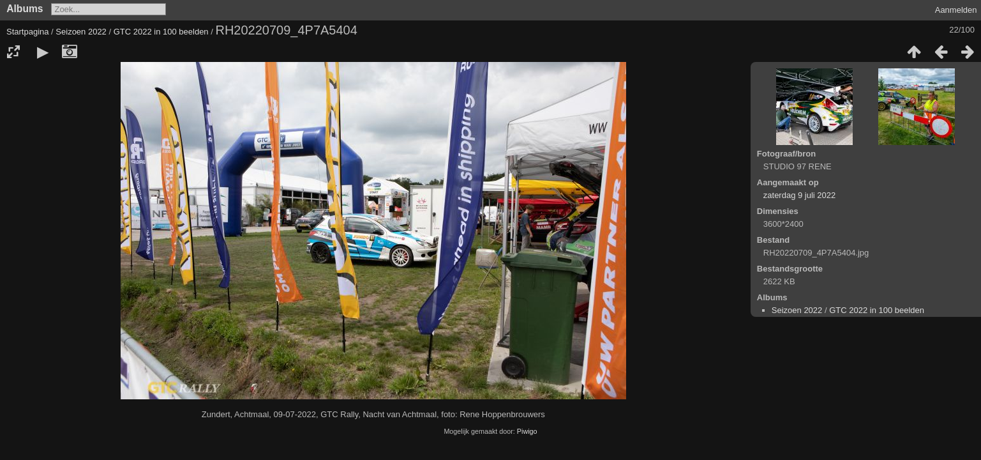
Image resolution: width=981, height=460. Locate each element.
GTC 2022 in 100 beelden (161, 31)
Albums (24, 8)
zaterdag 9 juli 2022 (799, 195)
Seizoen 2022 (81, 31)
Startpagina (27, 31)
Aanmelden (956, 10)
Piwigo (527, 431)
